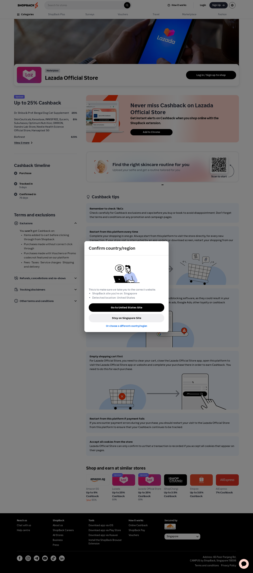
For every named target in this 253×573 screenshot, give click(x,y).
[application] (244, 564)
